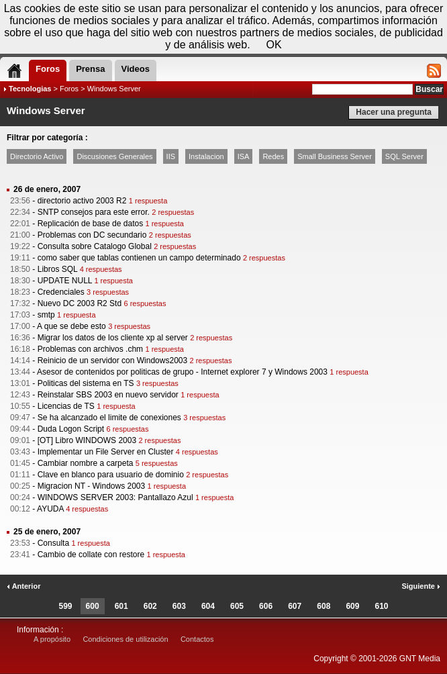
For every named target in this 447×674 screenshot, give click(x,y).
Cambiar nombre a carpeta (86, 463)
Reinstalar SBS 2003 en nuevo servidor (108, 394)
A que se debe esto (71, 326)
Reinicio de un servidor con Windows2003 (112, 360)
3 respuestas (108, 292)
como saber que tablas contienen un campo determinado (139, 257)
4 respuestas (101, 269)
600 (92, 606)
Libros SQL (58, 269)
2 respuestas (173, 212)
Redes (273, 156)
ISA (244, 156)
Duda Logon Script (71, 429)
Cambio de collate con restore (91, 554)
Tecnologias (30, 89)
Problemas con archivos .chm (90, 349)
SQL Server (404, 156)
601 (121, 606)
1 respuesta (148, 201)
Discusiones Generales (114, 156)
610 (381, 606)
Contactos (197, 639)
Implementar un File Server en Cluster (106, 451)
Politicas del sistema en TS (86, 383)
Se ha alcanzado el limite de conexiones (109, 417)
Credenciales (61, 292)
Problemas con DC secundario (92, 235)
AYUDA (50, 509)
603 (179, 606)
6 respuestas (144, 303)
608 (323, 606)
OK (274, 44)
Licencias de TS (66, 406)
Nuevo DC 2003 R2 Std (79, 303)
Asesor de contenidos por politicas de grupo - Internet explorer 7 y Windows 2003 (182, 372)
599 (65, 606)
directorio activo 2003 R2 (82, 200)
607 (294, 606)
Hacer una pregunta (394, 112)
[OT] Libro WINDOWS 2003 (87, 440)
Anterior (23, 586)
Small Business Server (334, 156)
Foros (69, 89)
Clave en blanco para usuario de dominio (111, 474)
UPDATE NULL (65, 280)
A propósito (52, 639)
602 (150, 606)
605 (237, 606)
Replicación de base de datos (90, 223)
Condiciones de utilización (125, 639)
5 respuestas (157, 463)
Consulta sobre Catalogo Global (95, 246)
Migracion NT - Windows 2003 (92, 486)
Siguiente (420, 586)
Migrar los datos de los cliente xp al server (113, 337)
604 (208, 606)
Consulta (53, 543)
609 (352, 606)
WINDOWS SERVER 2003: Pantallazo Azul (115, 497)
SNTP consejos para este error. (94, 212)
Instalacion (206, 156)
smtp (46, 315)
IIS (170, 156)
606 (265, 606)
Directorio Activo (36, 156)
